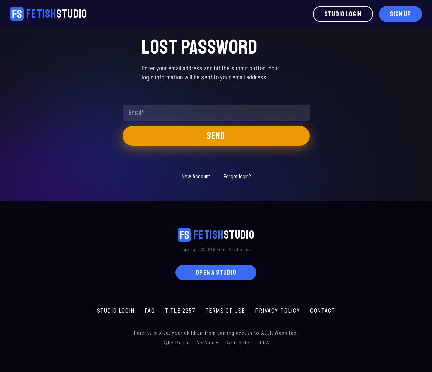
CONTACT (322, 310)
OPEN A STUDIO (216, 272)
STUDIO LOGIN (116, 310)
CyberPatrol (176, 342)
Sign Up (400, 14)
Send (216, 136)
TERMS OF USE (225, 310)
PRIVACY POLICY (277, 310)
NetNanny (208, 342)
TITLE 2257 (180, 310)
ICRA (264, 342)
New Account (195, 176)
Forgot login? (237, 176)
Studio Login (342, 14)
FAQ (150, 310)
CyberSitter (238, 342)
